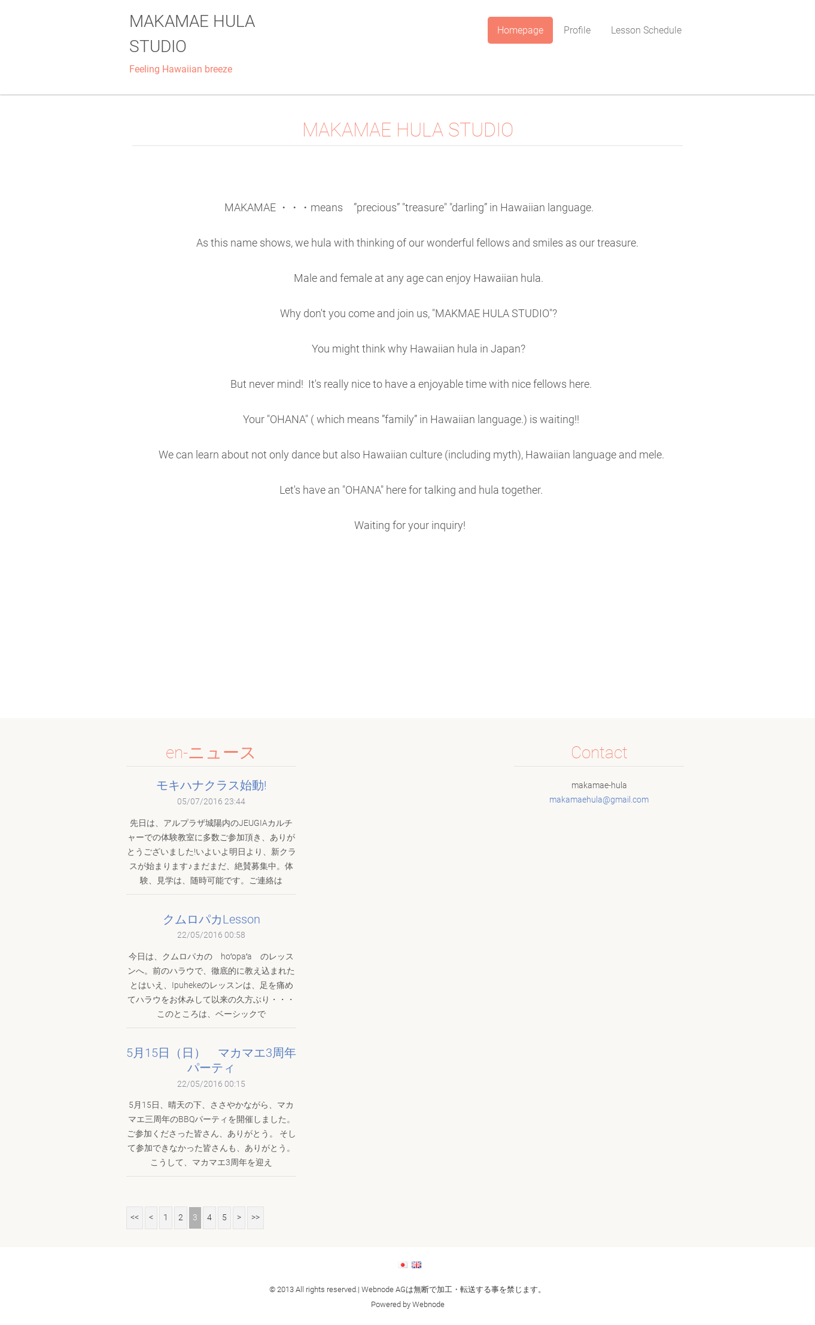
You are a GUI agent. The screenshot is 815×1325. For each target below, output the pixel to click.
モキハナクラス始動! (211, 785)
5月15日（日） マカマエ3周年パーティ (211, 1060)
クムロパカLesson (211, 919)
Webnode (428, 1304)
